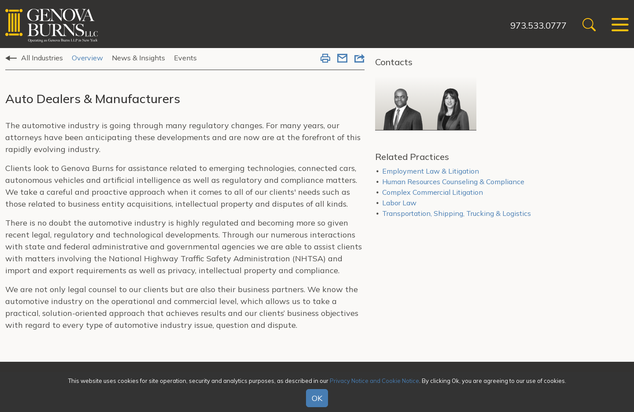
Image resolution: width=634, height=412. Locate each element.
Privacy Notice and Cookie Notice (374, 380)
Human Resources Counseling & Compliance (453, 181)
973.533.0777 (538, 25)
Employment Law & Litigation (430, 171)
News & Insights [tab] (138, 57)
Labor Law (399, 202)
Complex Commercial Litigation (432, 192)
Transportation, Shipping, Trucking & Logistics (456, 213)
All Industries (42, 57)
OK (317, 398)
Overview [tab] (87, 57)
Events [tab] (185, 57)
